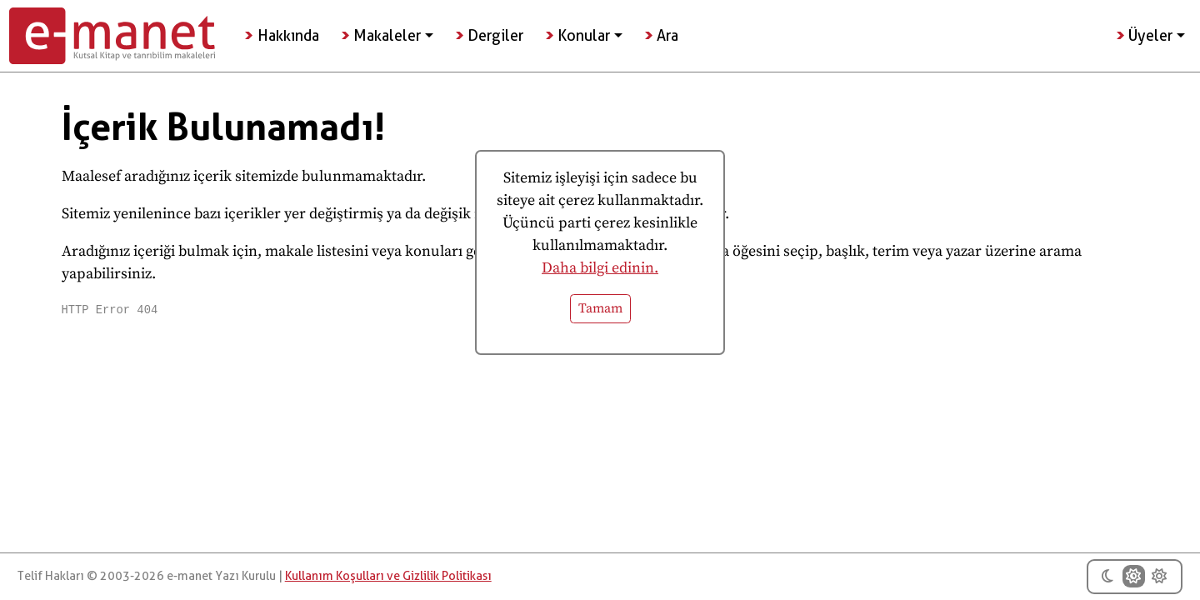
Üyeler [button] (1150, 35)
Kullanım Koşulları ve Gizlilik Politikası (388, 576)
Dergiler (495, 35)
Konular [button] (584, 35)
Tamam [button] (600, 309)
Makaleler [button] (387, 35)
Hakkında (288, 35)
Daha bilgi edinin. (600, 268)
